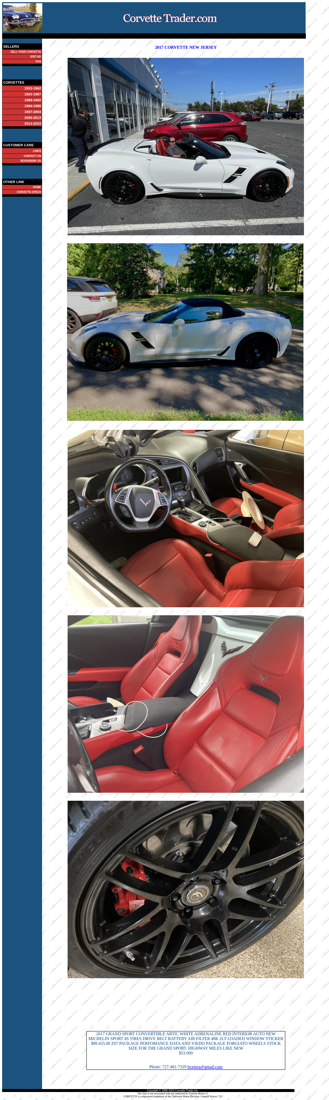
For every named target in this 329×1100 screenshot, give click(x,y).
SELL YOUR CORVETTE (26, 51)
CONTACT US (32, 156)
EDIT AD (35, 56)
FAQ (38, 61)
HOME (37, 187)
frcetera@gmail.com (205, 1067)
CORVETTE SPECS (29, 192)
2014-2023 (32, 124)
